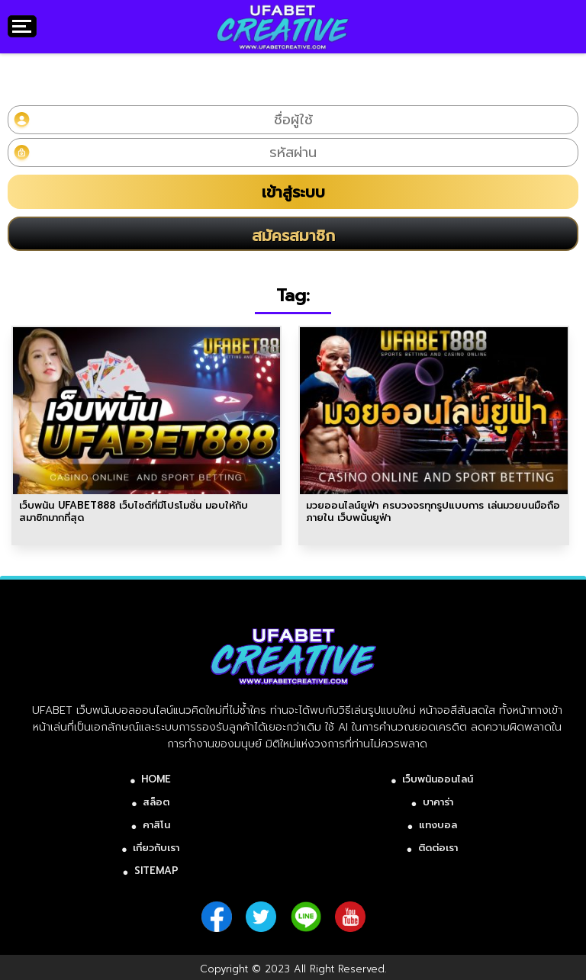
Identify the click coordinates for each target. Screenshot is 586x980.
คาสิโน (156, 825)
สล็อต (156, 802)
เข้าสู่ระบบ (293, 192)
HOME (156, 779)
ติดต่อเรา (438, 847)
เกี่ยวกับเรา (156, 847)
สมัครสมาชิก (293, 235)
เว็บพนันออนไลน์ (437, 779)
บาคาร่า (438, 802)
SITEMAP (156, 870)
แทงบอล (438, 825)
